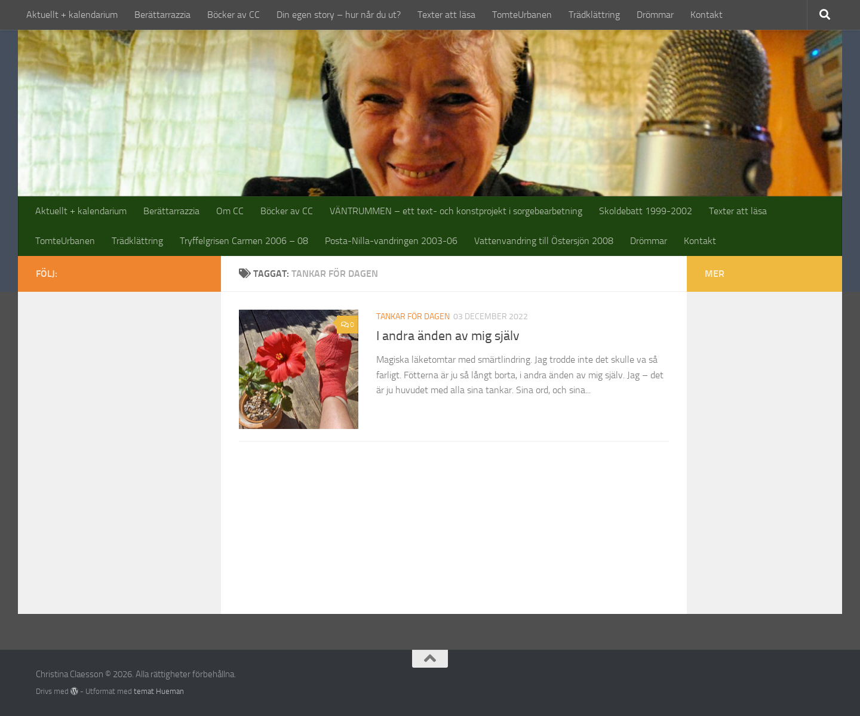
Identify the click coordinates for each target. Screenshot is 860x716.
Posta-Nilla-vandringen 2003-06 (391, 240)
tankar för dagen (413, 316)
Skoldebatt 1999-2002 (645, 211)
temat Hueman (159, 691)
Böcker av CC (233, 14)
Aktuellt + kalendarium (72, 14)
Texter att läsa (446, 14)
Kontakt (706, 14)
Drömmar (655, 14)
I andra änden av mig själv (448, 336)
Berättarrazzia (162, 14)
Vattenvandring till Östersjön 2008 (543, 240)
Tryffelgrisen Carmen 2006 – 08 (244, 240)
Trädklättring (594, 14)
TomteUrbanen (522, 14)
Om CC (230, 211)
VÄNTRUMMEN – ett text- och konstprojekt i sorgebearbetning (456, 211)
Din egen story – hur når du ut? (339, 14)
